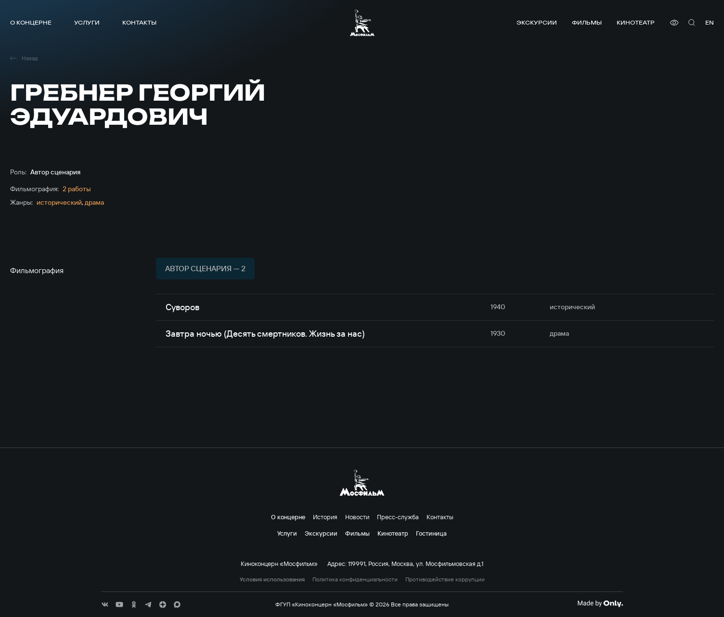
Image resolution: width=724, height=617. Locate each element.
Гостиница (431, 533)
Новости (357, 517)
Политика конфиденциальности (355, 579)
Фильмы (587, 22)
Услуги (87, 22)
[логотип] (362, 22)
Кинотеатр (636, 22)
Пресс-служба (398, 517)
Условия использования (272, 579)
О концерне (31, 22)
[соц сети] (105, 604)
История (325, 517)
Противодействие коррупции (445, 579)
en (709, 22)
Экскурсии (537, 22)
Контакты (139, 22)
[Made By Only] (600, 603)
